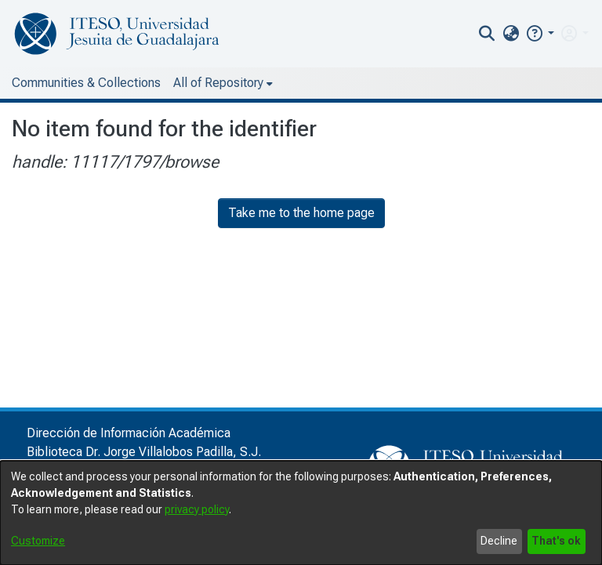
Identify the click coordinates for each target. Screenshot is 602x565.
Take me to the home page (301, 212)
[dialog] (301, 513)
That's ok (556, 540)
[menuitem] (510, 33)
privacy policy (197, 509)
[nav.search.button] (487, 33)
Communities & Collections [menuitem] (86, 82)
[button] (539, 33)
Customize (38, 540)
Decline (499, 540)
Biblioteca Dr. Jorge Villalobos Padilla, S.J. (144, 451)
